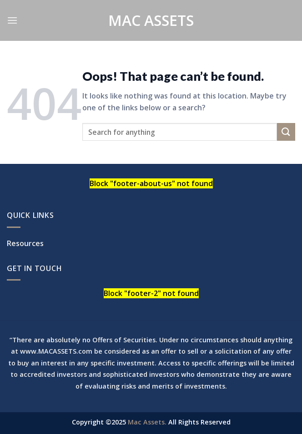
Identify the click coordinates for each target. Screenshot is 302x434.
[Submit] (286, 132)
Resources (25, 243)
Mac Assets (151, 20)
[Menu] (12, 20)
